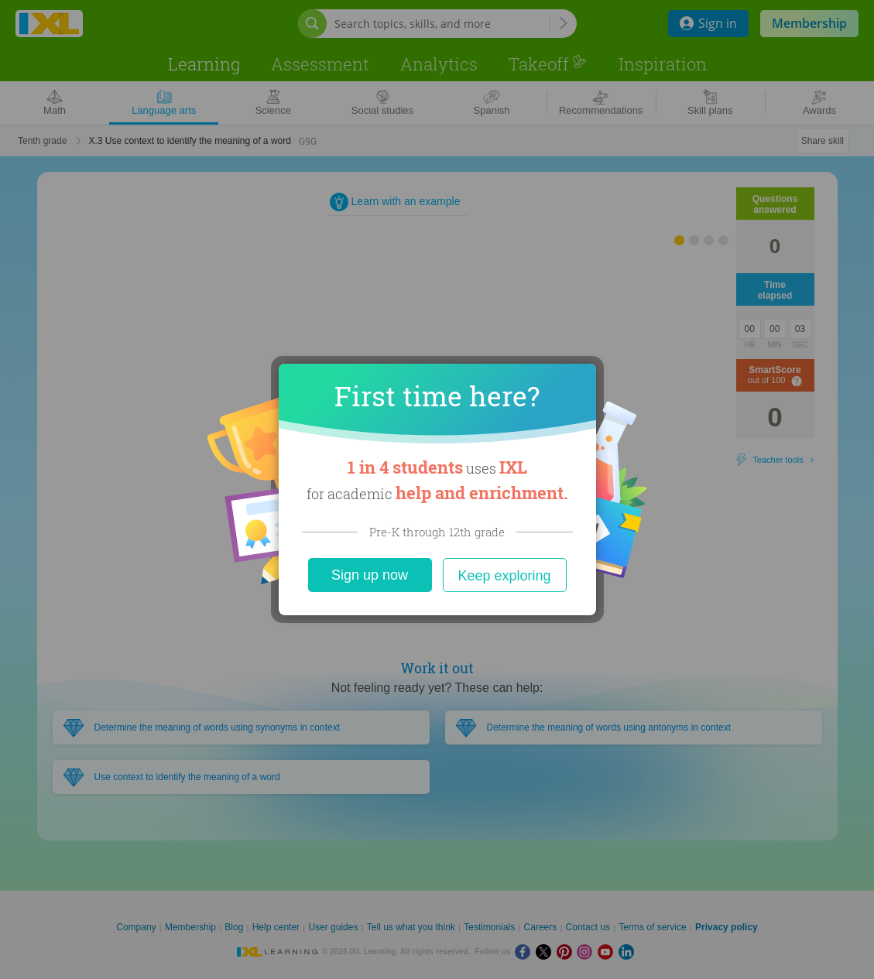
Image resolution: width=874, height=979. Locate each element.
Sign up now (369, 575)
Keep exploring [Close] (504, 576)
